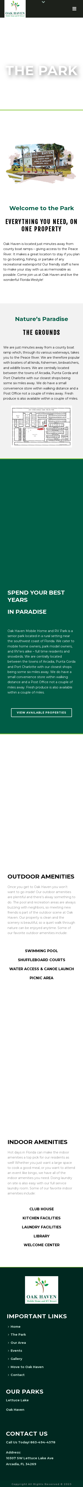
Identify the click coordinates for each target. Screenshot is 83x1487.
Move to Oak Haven (26, 1367)
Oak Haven (15, 1410)
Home (14, 1327)
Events (15, 1351)
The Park (17, 1335)
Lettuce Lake (17, 1400)
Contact (16, 1375)
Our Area (17, 1343)
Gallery (15, 1359)
